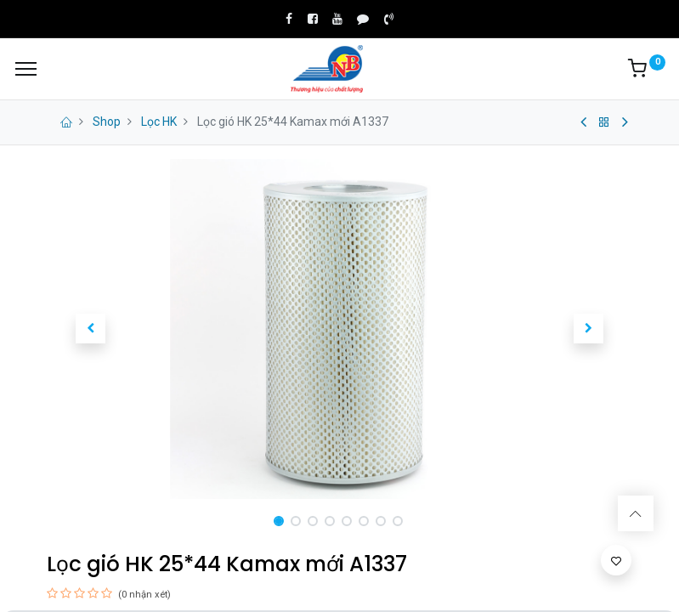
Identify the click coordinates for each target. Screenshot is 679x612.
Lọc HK (159, 121)
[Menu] (26, 68)
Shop (107, 121)
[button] (91, 329)
